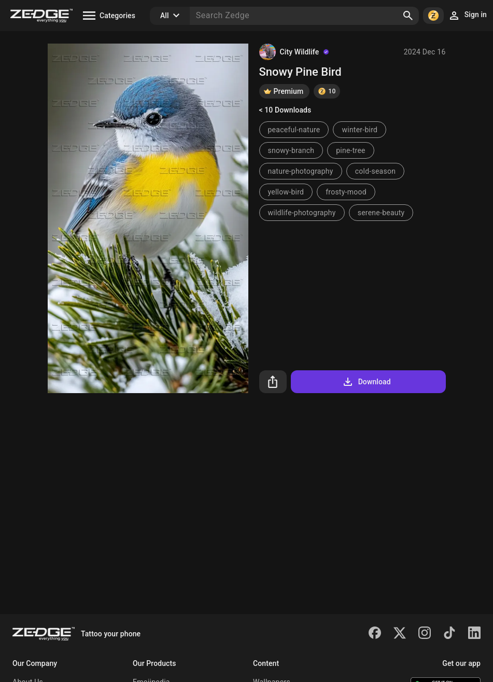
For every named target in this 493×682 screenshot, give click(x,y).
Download (366, 381)
